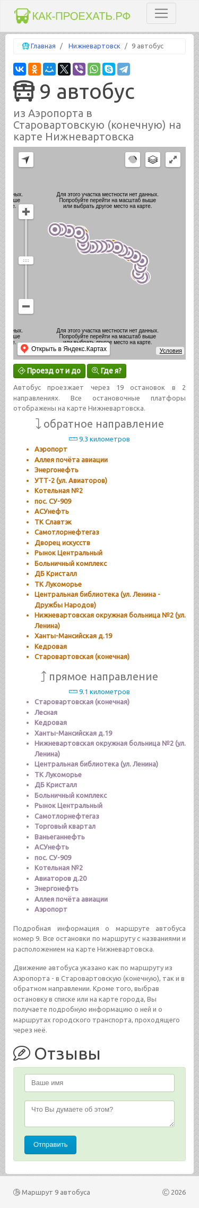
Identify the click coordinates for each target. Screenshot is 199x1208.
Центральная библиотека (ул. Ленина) (96, 764)
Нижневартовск (94, 45)
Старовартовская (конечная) (81, 656)
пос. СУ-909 (52, 501)
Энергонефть (56, 469)
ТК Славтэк (53, 522)
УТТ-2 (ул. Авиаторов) (70, 480)
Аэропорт (50, 449)
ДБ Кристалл (55, 573)
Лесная (45, 712)
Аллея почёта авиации (71, 459)
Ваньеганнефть (59, 836)
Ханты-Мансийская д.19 (73, 635)
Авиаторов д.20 (60, 878)
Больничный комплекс (70, 563)
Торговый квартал (65, 826)
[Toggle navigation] (161, 13)
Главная (43, 45)
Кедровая (50, 646)
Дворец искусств (62, 542)
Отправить (50, 1144)
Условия (171, 350)
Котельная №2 (58, 490)
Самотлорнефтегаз (66, 532)
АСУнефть (51, 511)
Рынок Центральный (68, 552)
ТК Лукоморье (58, 584)
